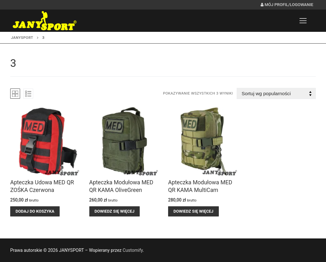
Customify (132, 250)
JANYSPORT (22, 37)
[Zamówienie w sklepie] (276, 93)
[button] (35, 211)
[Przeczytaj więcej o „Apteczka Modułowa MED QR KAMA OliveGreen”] (114, 211)
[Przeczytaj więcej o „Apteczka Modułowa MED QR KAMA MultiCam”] (193, 211)
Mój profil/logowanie (287, 4)
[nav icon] (303, 20)
